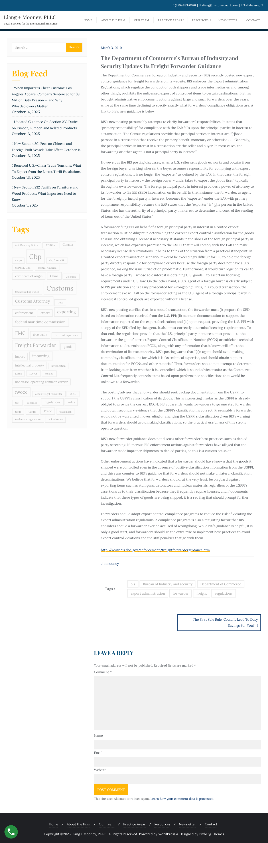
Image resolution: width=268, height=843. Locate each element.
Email (98, 751)
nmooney (110, 563)
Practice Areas (134, 823)
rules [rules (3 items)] (71, 402)
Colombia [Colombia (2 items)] (71, 276)
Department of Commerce (220, 584)
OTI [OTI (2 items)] (17, 402)
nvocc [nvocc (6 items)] (21, 392)
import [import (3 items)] (20, 356)
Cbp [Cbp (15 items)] (35, 256)
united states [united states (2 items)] (56, 419)
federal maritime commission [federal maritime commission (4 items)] (40, 322)
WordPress (166, 833)
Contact (211, 823)
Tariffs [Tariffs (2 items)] (32, 411)
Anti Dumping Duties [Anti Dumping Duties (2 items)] (26, 245)
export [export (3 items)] (45, 313)
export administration (148, 593)
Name (98, 734)
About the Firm (78, 823)
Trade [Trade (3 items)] (48, 411)
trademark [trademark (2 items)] (65, 411)
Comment (103, 671)
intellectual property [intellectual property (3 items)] (29, 365)
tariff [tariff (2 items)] (18, 411)
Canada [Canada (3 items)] (68, 245)
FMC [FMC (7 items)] (20, 333)
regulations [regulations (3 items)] (52, 402)
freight (202, 593)
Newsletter (187, 823)
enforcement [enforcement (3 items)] (24, 313)
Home (53, 823)
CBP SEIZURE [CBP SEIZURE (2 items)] (22, 267)
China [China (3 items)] (54, 276)
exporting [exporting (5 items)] (66, 311)
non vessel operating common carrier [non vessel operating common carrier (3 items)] (41, 382)
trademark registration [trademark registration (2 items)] (28, 419)
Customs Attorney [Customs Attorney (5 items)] (32, 301)
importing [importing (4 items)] (40, 356)
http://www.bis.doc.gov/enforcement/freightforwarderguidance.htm (155, 550)
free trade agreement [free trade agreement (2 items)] (67, 335)
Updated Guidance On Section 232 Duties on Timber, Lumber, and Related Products (45, 125)
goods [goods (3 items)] (68, 347)
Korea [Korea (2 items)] (18, 373)
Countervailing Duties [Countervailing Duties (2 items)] (27, 291)
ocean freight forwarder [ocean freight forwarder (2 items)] (48, 393)
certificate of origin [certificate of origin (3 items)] (29, 276)
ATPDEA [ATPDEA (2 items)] (50, 245)
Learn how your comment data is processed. (182, 798)
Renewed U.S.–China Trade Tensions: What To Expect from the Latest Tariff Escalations (46, 168)
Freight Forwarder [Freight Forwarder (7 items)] (35, 345)
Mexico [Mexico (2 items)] (49, 373)
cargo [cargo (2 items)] (18, 260)
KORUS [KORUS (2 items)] (33, 373)
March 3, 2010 (111, 48)
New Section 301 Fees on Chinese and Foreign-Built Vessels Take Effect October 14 (46, 146)
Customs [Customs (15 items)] (60, 288)
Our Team (106, 823)
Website (100, 769)
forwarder (181, 593)
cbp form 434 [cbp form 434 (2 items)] (56, 260)
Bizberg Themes (211, 833)
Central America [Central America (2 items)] (47, 267)
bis (133, 584)
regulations (223, 593)
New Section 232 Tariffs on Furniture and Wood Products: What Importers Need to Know (45, 193)
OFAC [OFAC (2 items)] (73, 393)
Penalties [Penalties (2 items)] (32, 402)
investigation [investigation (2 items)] (58, 365)
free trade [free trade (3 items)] (40, 335)
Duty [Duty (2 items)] (60, 302)
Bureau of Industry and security (168, 584)
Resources (162, 823)
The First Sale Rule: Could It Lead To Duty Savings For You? (225, 622)
